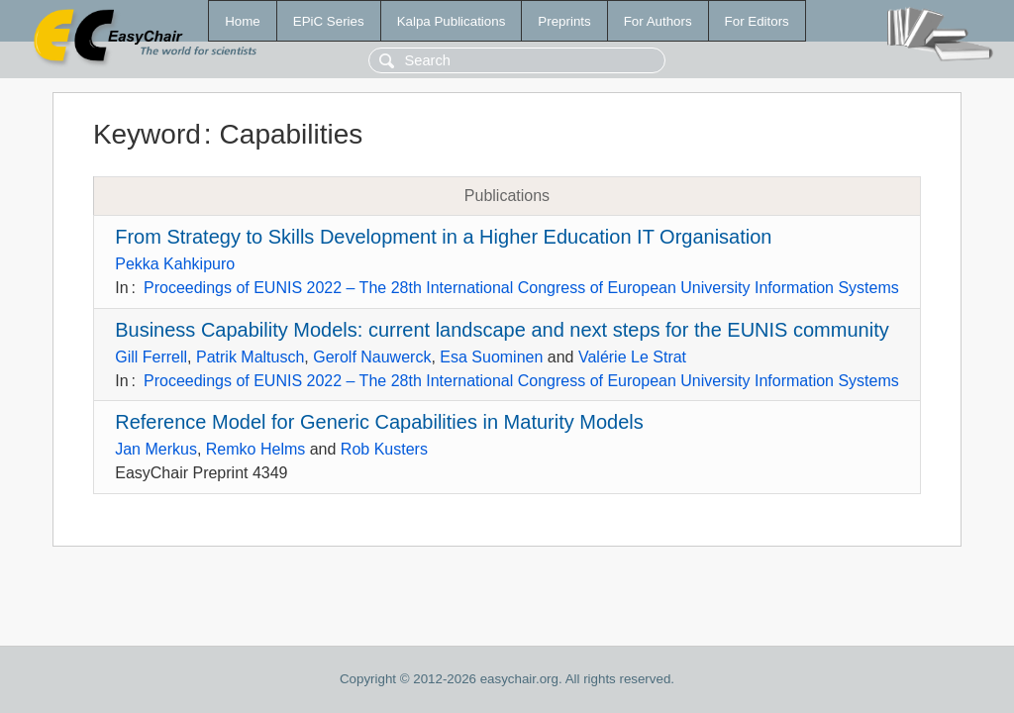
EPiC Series (328, 21)
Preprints (564, 21)
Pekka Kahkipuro (175, 263)
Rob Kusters (384, 449)
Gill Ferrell (151, 357)
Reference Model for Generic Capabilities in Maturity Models (379, 422)
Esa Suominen (491, 357)
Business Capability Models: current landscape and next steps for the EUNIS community (501, 330)
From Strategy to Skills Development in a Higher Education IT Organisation (443, 237)
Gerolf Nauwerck (372, 357)
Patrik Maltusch (250, 357)
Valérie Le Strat (632, 357)
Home (242, 21)
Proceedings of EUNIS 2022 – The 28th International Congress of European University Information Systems (521, 287)
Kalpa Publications (451, 21)
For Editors (757, 21)
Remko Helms (255, 449)
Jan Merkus (156, 449)
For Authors (658, 21)
